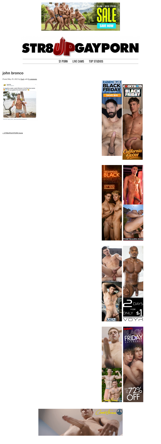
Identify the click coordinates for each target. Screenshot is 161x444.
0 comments (32, 79)
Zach (22, 79)
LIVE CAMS (78, 61)
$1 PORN (63, 61)
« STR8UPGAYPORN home (13, 133)
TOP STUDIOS (96, 61)
